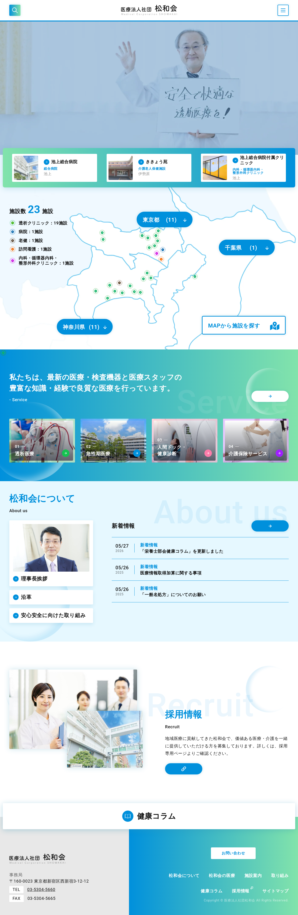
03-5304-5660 (41, 889)
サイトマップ (275, 890)
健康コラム (212, 890)
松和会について (184, 875)
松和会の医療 (222, 875)
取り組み (280, 875)
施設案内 (253, 875)
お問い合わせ (233, 853)
